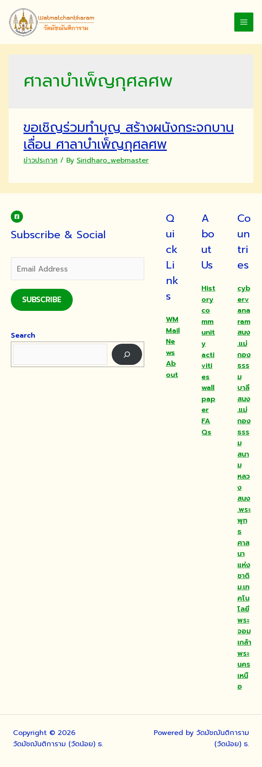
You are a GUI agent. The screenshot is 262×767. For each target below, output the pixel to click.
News (170, 347)
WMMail (173, 325)
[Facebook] (17, 217)
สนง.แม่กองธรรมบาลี (244, 360)
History (208, 294)
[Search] (127, 354)
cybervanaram (243, 305)
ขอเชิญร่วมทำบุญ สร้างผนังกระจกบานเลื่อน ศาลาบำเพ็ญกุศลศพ (128, 136)
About (172, 369)
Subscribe (41, 299)
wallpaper (208, 399)
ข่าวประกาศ (40, 160)
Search (23, 335)
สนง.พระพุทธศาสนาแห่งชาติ (244, 537)
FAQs (206, 427)
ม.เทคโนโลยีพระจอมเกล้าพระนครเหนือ (244, 637)
